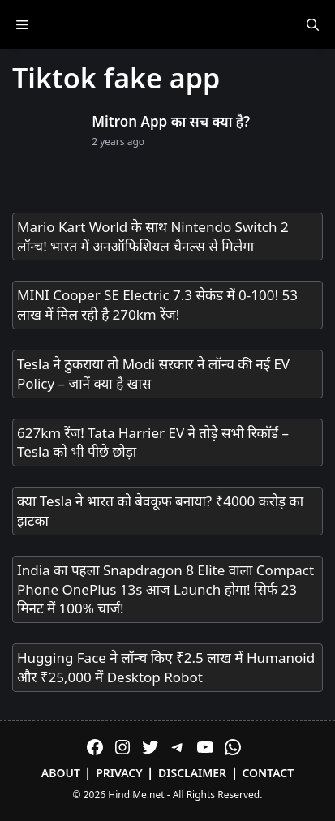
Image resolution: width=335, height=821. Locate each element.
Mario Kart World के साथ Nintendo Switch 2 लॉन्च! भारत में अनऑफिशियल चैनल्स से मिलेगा (153, 236)
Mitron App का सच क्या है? (171, 121)
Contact (268, 772)
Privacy (119, 772)
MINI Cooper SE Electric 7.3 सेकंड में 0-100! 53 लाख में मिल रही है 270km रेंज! (157, 305)
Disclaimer (192, 772)
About (60, 772)
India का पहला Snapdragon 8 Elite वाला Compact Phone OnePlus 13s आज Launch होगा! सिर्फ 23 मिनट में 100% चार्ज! (165, 589)
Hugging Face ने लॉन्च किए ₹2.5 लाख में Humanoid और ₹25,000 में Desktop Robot (166, 667)
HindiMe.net (136, 795)
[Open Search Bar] (312, 24)
